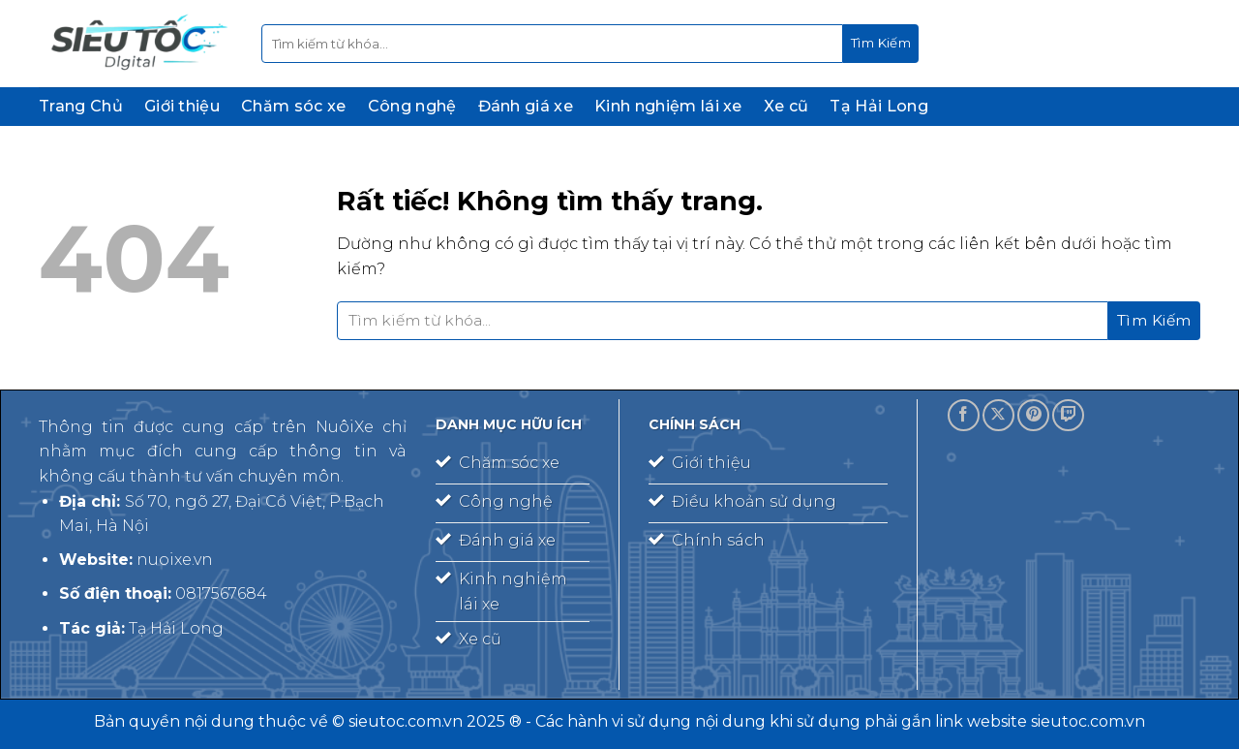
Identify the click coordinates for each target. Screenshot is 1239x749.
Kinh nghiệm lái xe (668, 106)
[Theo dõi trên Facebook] (964, 415)
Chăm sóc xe (294, 106)
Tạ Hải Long (879, 106)
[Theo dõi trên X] (998, 415)
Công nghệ (412, 106)
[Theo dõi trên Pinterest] (1033, 415)
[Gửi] (881, 43)
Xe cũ (786, 106)
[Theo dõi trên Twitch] (1068, 415)
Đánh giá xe (526, 106)
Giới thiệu (182, 106)
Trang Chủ (81, 106)
